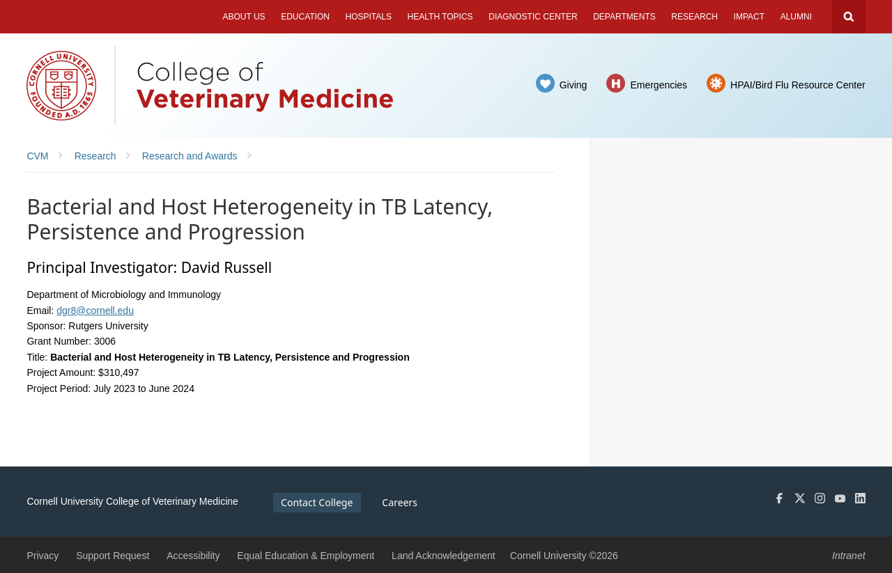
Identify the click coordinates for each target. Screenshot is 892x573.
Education (305, 17)
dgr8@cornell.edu (95, 310)
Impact (749, 17)
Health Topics (440, 17)
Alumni (796, 17)
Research (694, 17)
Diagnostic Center (533, 17)
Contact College (317, 502)
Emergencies (658, 85)
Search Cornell (849, 16)
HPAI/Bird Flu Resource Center (797, 85)
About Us (243, 17)
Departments (624, 17)
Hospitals (369, 17)
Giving (573, 85)
